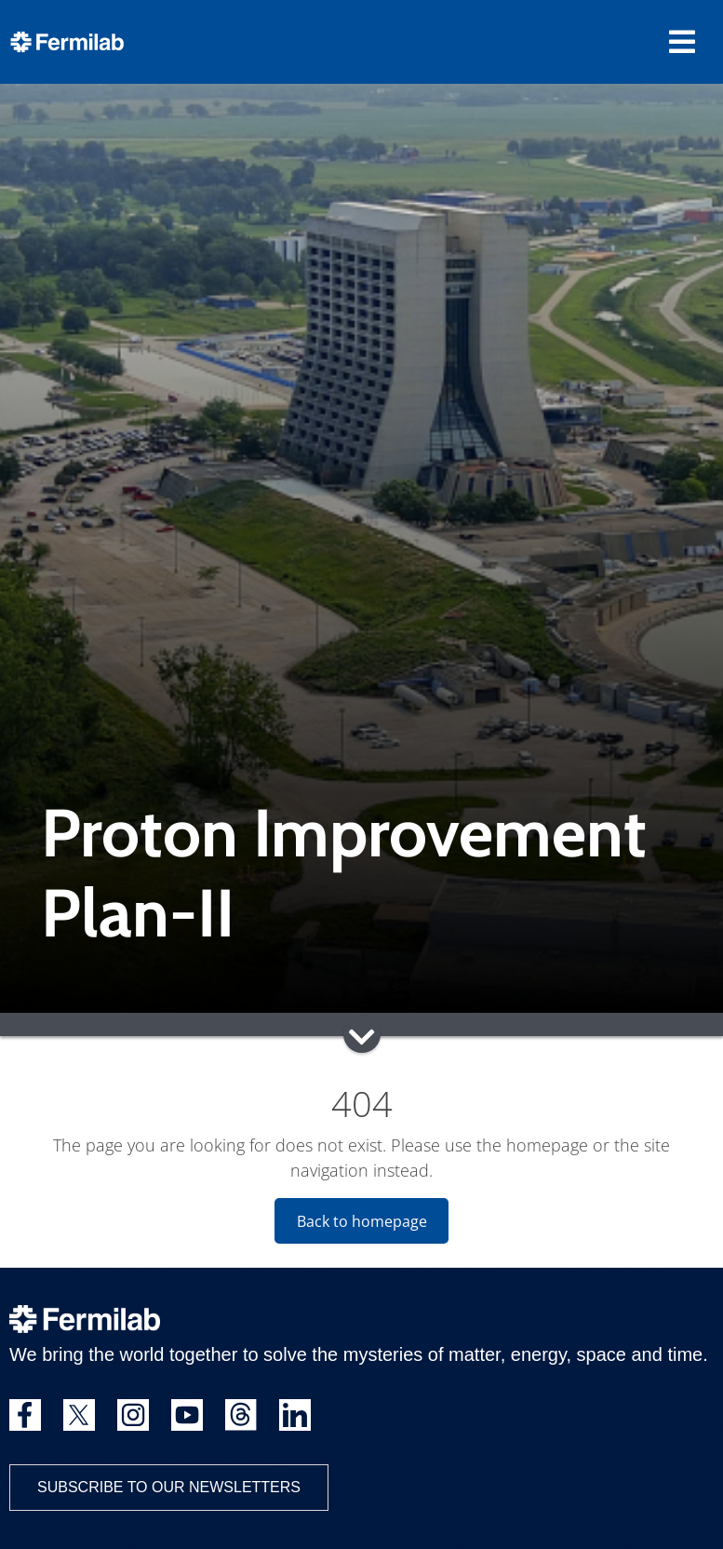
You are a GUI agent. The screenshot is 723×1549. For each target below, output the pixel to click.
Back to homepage (362, 1221)
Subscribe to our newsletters (169, 1487)
